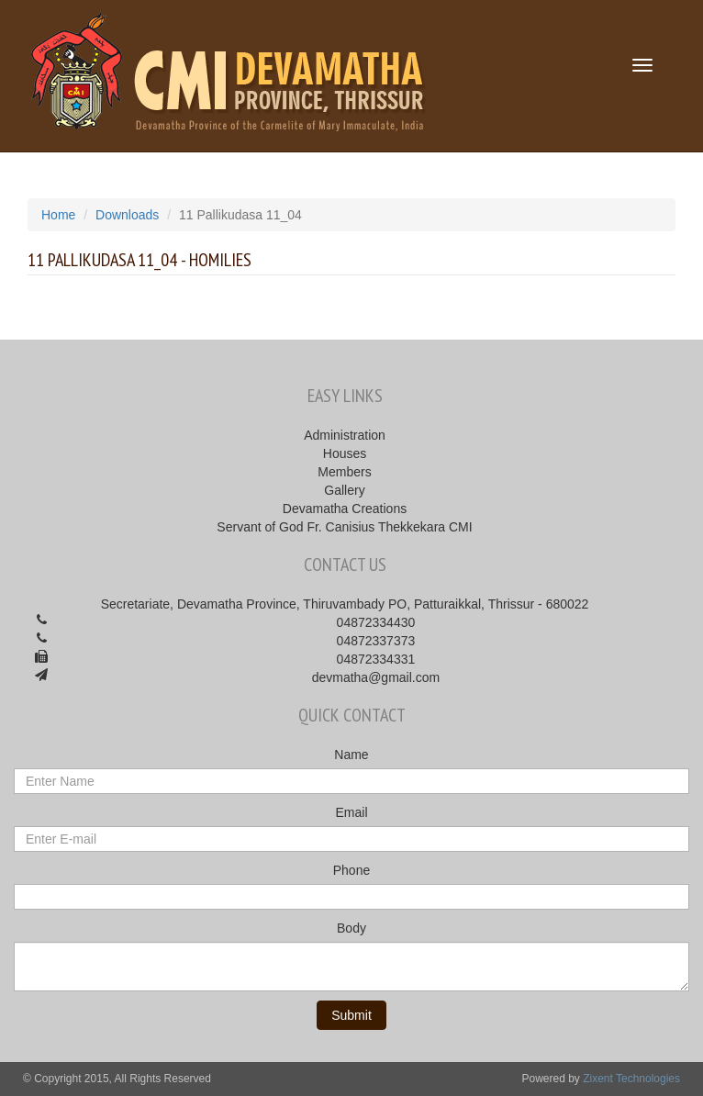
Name (351, 754)
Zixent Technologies (631, 1078)
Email (351, 812)
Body (351, 928)
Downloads (127, 214)
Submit (351, 1015)
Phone (351, 870)
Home (58, 214)
